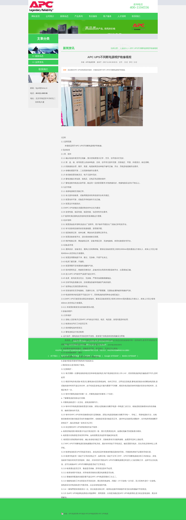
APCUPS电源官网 (91, 514)
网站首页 (36, 16)
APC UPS (79, 146)
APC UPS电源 (103, 514)
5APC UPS (68, 208)
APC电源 (82, 514)
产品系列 (79, 16)
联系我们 (136, 16)
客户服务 (107, 16)
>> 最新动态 (37, 56)
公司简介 (50, 16)
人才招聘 (122, 16)
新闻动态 (64, 16)
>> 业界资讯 (37, 62)
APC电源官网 (73, 514)
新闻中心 (125, 48)
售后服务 (93, 16)
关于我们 (54, 356)
